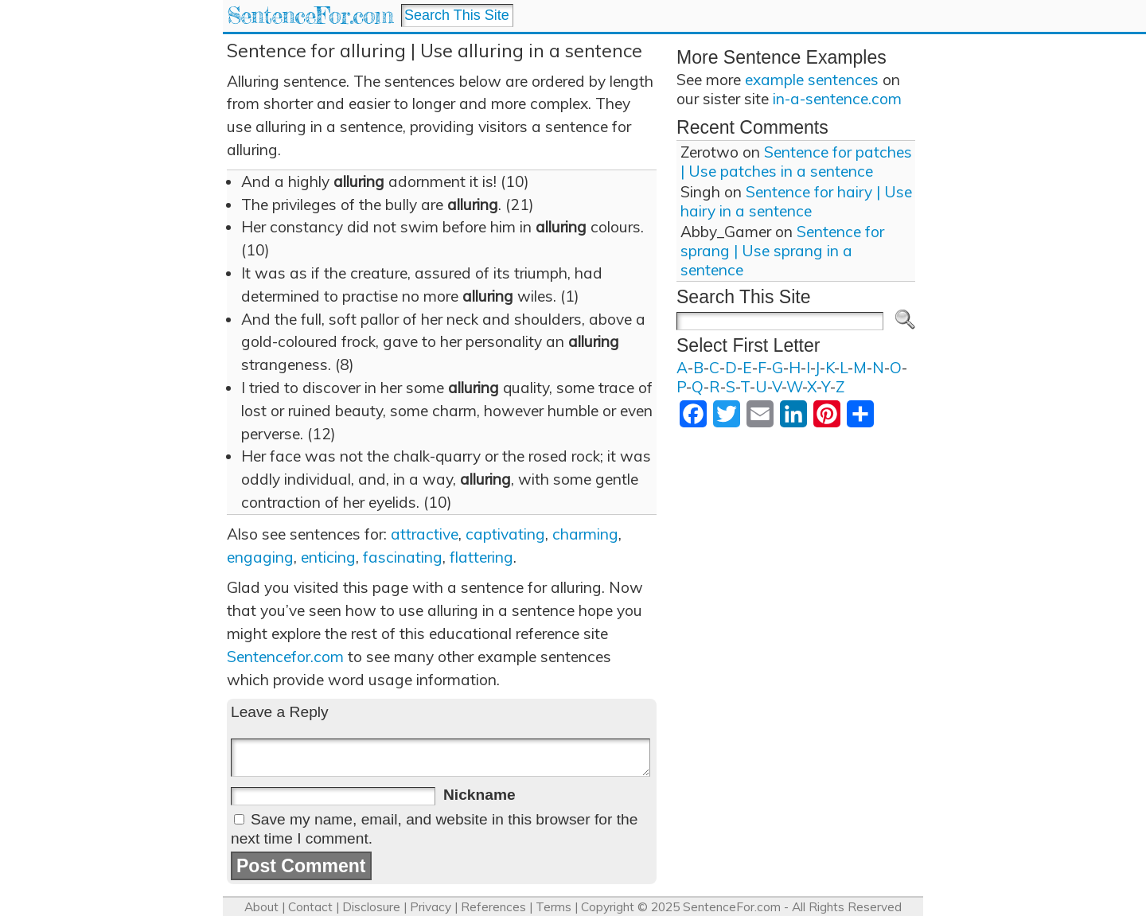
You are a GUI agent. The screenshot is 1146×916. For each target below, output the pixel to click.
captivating (505, 534)
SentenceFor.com (310, 15)
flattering (481, 557)
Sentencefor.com (285, 656)
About (261, 906)
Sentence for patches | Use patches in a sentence (796, 161)
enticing (328, 557)
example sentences (812, 79)
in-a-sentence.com (837, 98)
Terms (553, 906)
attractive (424, 534)
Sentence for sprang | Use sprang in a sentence (782, 250)
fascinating (402, 557)
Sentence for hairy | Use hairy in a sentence (796, 201)
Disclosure (371, 906)
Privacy (430, 906)
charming (585, 534)
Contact (310, 906)
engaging (260, 557)
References (493, 906)
